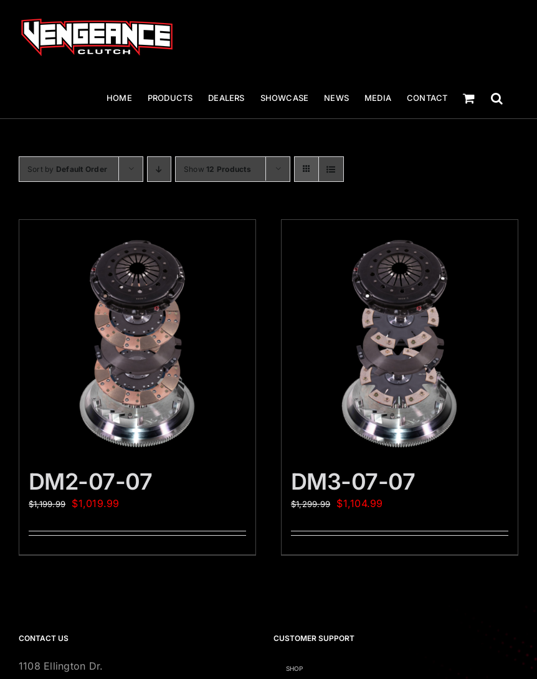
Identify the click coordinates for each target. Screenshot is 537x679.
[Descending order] (159, 169)
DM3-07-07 (353, 481)
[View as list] (331, 169)
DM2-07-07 (90, 481)
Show (217, 169)
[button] (497, 98)
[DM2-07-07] (137, 338)
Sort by (67, 169)
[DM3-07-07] (400, 338)
